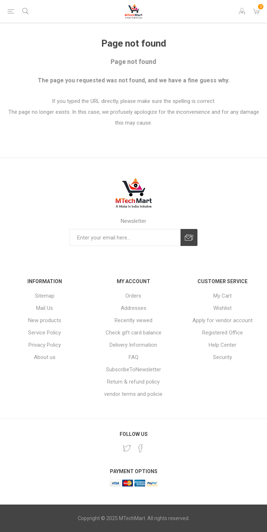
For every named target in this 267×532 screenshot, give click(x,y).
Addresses (133, 308)
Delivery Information (133, 345)
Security (222, 357)
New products (44, 320)
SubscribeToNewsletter (133, 369)
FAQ (133, 357)
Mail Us (44, 308)
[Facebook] (140, 448)
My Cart (222, 296)
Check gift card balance (133, 332)
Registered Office (222, 332)
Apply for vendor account (222, 320)
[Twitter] (127, 448)
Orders (133, 296)
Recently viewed (133, 320)
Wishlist (222, 308)
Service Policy (44, 332)
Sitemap (44, 296)
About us (44, 357)
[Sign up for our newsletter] (125, 237)
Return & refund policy (133, 382)
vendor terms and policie (133, 394)
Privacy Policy (44, 345)
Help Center (222, 345)
